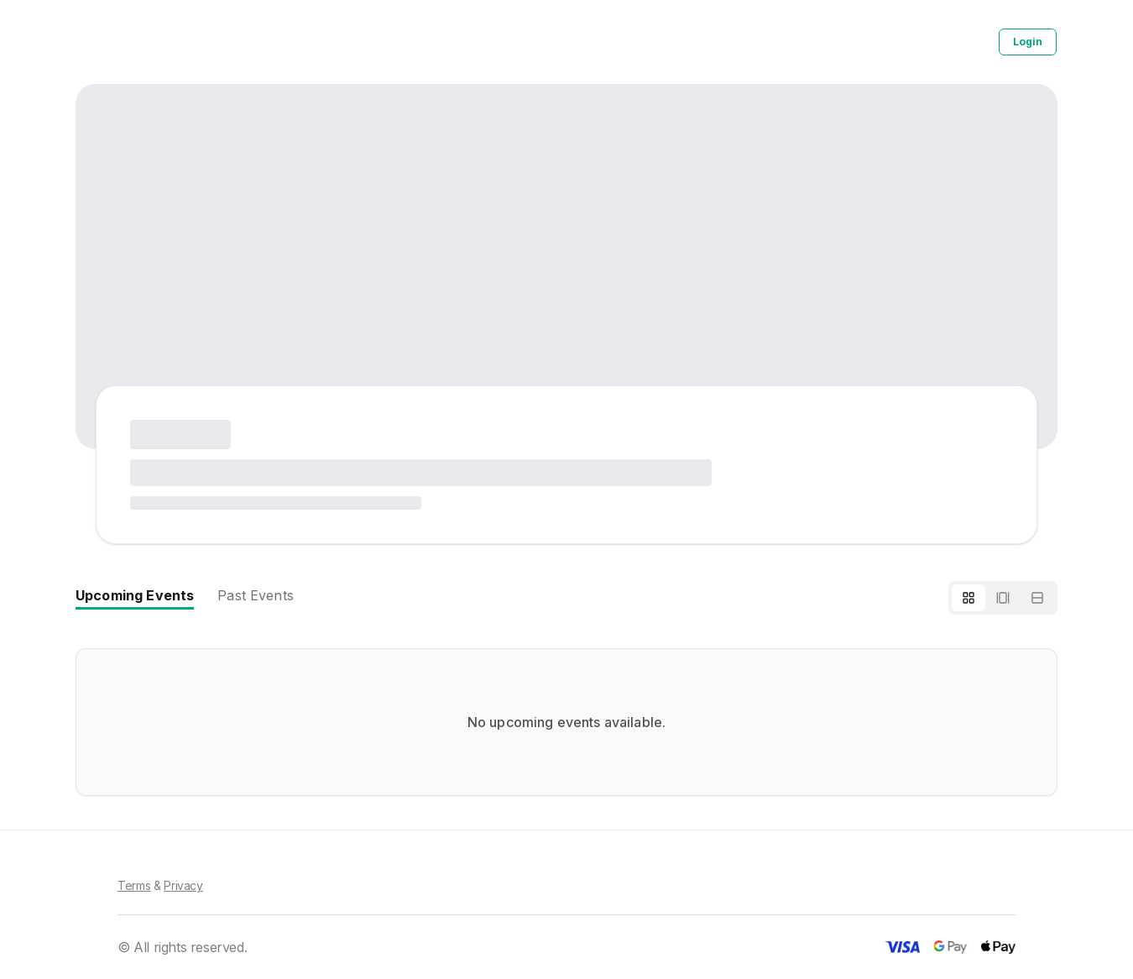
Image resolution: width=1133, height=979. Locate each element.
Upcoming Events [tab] (135, 595)
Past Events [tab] (255, 595)
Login (1028, 41)
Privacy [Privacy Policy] (183, 885)
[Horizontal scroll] (1003, 597)
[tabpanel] (566, 722)
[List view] (1037, 597)
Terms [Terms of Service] (133, 885)
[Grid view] (968, 597)
